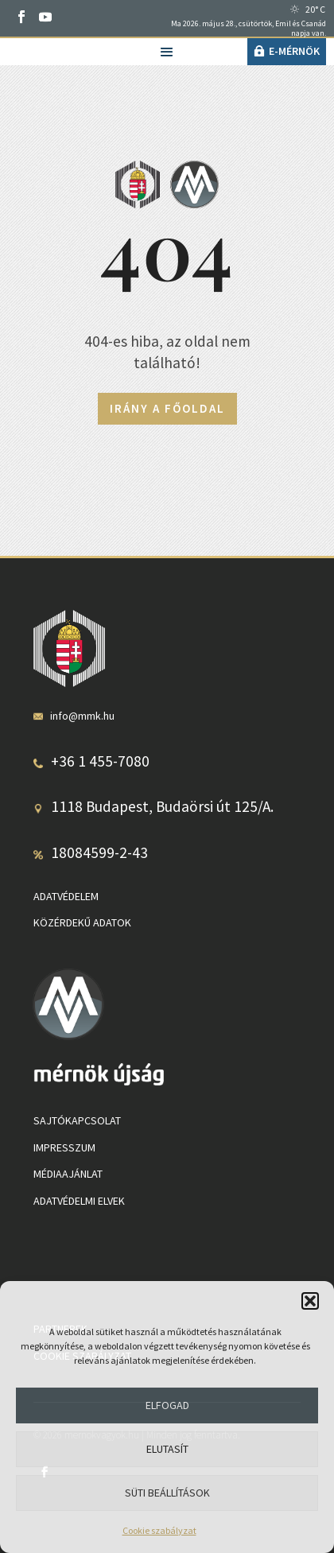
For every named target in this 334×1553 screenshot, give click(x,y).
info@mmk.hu (82, 716)
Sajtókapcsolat (77, 1120)
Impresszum (64, 1147)
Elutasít (167, 1449)
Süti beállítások (167, 1492)
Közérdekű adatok (82, 922)
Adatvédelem (66, 896)
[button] (310, 1301)
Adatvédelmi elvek (79, 1201)
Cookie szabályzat (159, 1530)
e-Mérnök (294, 51)
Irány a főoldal (167, 408)
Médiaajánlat (68, 1174)
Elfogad (167, 1405)
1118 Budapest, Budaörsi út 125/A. (162, 806)
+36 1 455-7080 (100, 761)
